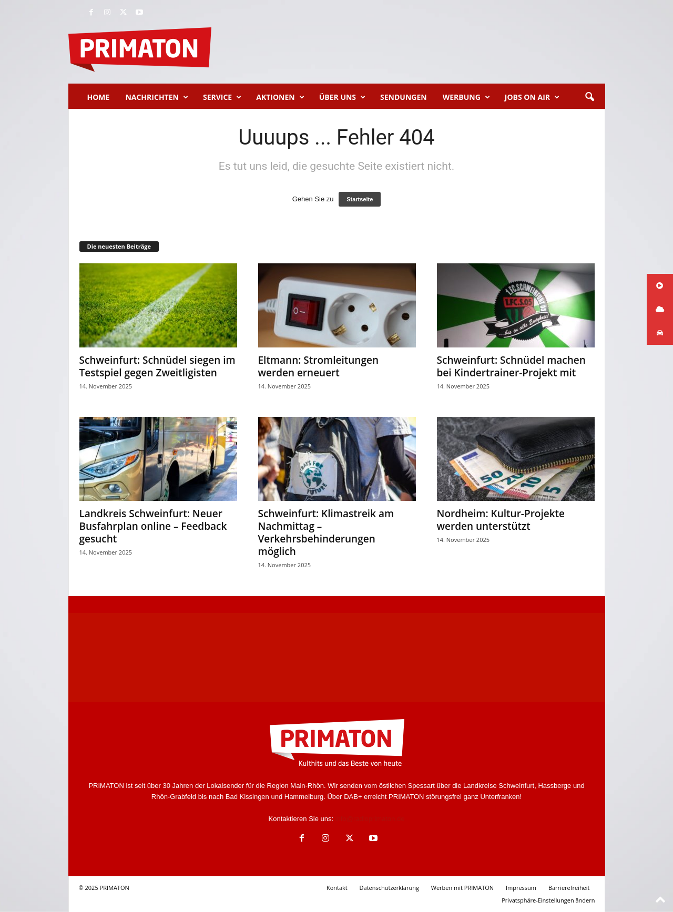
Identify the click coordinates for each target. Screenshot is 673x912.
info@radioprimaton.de (370, 819)
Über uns (342, 97)
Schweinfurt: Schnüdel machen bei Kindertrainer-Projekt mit (511, 366)
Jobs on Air (532, 97)
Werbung (466, 97)
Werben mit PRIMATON (462, 887)
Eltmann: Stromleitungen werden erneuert (318, 366)
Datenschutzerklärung (389, 887)
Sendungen (403, 97)
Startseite (359, 199)
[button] (589, 97)
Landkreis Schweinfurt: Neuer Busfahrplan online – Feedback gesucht (153, 526)
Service (222, 97)
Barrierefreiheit (569, 887)
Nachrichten (156, 97)
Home (98, 97)
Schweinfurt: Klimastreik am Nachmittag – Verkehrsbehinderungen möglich (326, 532)
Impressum (521, 887)
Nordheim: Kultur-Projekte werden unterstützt (501, 520)
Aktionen (280, 97)
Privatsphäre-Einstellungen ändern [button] (548, 900)
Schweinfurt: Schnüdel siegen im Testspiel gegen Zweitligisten (157, 366)
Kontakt (337, 887)
